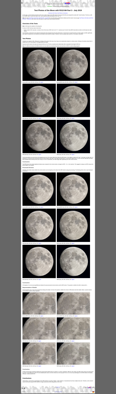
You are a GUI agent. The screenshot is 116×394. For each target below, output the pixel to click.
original (41, 82)
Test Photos (59, 13)
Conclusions (65, 13)
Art (68, 6)
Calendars (65, 6)
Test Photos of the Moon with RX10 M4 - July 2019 (39, 18)
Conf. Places (59, 6)
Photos (54, 6)
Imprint (56, 391)
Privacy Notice (60, 391)
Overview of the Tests (52, 13)
